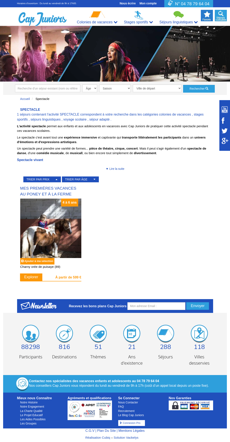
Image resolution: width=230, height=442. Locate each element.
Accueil (25, 99)
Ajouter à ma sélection (38, 261)
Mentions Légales (131, 430)
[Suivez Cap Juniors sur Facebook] (225, 120)
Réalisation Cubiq (97, 437)
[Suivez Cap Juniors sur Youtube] (225, 109)
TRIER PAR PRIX (37, 179)
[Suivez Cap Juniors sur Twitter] (225, 130)
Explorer (31, 277)
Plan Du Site (106, 430)
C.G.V (89, 430)
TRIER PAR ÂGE (76, 179)
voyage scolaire (75, 119)
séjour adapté (99, 119)
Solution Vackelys (126, 437)
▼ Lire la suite (115, 168)
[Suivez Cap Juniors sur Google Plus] (225, 141)
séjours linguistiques (45, 119)
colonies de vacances (175, 114)
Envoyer (198, 306)
